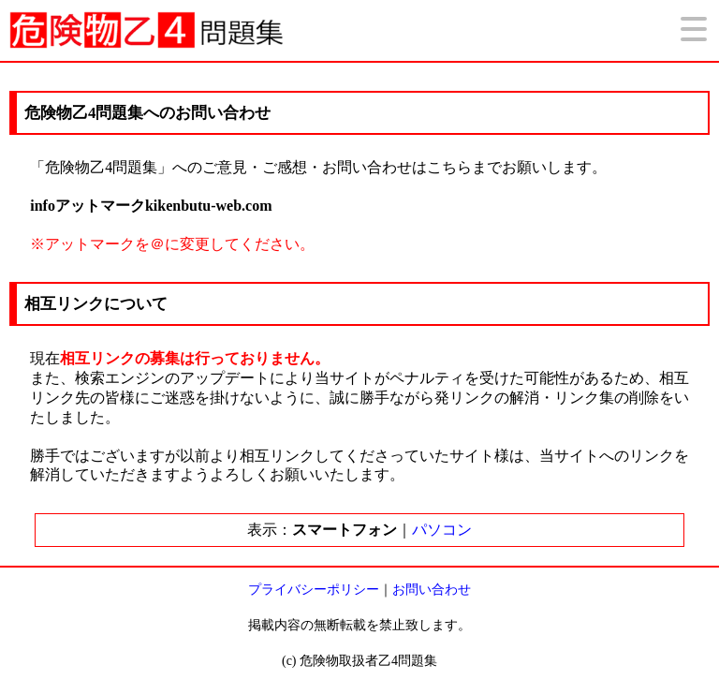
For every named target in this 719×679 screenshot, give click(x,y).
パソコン (442, 530)
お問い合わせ (431, 590)
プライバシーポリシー (313, 590)
